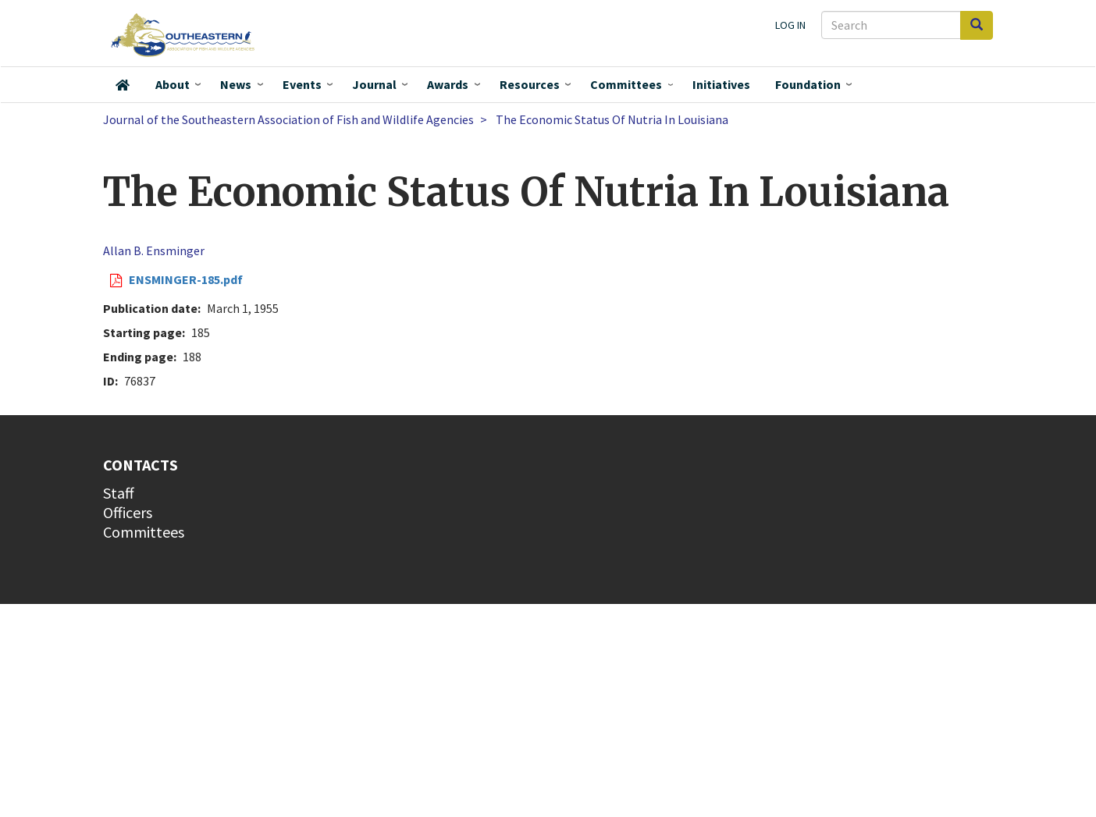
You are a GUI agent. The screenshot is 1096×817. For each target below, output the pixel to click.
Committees (626, 84)
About (172, 84)
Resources (530, 84)
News (235, 84)
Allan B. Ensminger (154, 250)
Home (123, 85)
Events (302, 84)
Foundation (808, 84)
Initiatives (721, 84)
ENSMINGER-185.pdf (186, 279)
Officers (127, 512)
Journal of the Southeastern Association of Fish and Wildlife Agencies (288, 119)
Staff (118, 493)
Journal (374, 84)
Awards (447, 84)
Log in (790, 25)
